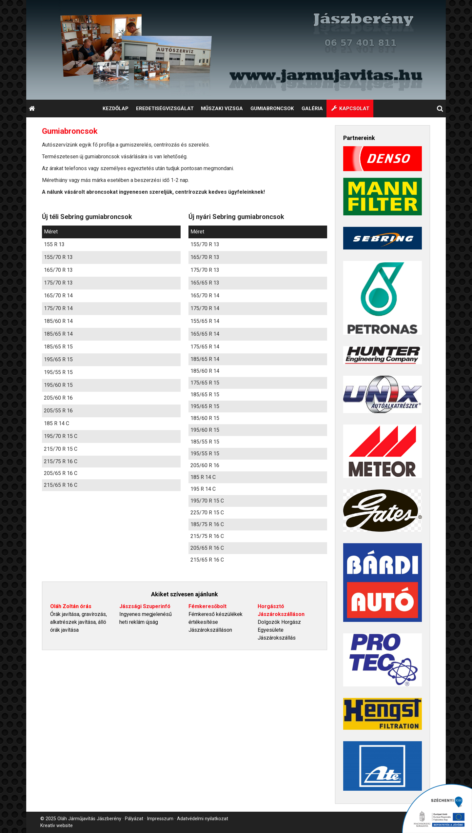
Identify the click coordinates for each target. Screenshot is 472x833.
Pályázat (134, 819)
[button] (440, 108)
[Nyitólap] (236, 50)
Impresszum (160, 819)
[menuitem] (115, 108)
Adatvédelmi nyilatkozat (202, 819)
